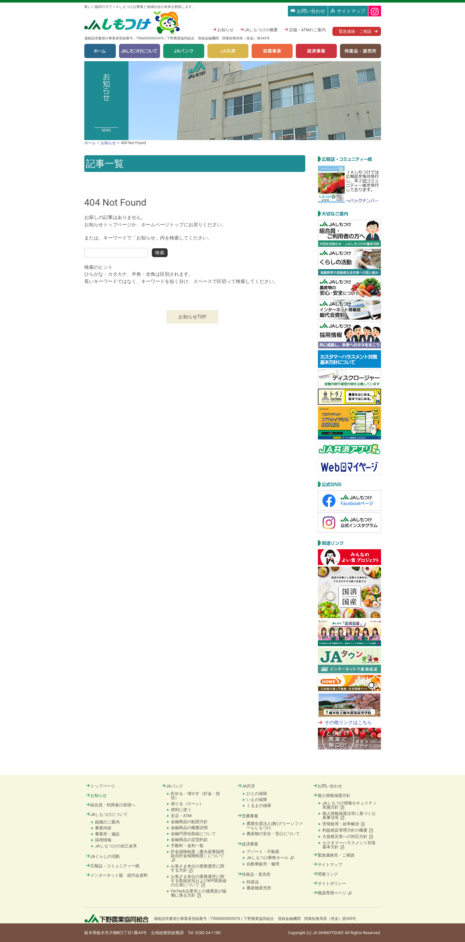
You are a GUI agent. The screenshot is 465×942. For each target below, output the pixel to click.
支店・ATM (181, 815)
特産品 (253, 882)
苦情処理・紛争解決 (343, 823)
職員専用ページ (332, 893)
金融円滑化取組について (193, 833)
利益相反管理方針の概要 (347, 830)
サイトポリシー (329, 883)
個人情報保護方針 (331, 795)
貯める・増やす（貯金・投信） (195, 795)
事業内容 (103, 828)
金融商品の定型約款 (189, 839)
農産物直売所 (259, 888)
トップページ (100, 786)
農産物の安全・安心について (273, 833)
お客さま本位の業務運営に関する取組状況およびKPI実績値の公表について (198, 880)
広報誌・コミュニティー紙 (113, 865)
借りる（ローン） (187, 803)
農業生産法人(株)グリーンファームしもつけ (275, 825)
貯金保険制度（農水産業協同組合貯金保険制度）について (197, 855)
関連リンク (325, 874)
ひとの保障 (257, 793)
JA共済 (227, 51)
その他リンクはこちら (348, 722)
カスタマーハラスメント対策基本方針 (349, 844)
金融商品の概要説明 (189, 827)
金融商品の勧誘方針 (189, 821)
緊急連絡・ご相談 (355, 31)
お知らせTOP (192, 317)
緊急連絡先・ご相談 (334, 855)
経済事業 (316, 51)
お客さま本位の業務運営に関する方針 (197, 868)
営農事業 (272, 51)
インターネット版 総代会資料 (117, 875)
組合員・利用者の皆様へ (110, 805)
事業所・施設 (107, 834)
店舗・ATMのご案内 (305, 29)
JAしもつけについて (139, 51)
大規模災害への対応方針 (347, 836)
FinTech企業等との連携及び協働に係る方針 (198, 893)
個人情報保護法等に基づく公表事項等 (349, 815)
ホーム (100, 51)
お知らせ (222, 29)
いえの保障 (257, 799)
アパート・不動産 (263, 851)
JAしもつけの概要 (259, 29)
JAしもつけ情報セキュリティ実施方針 (349, 805)
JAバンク (183, 51)
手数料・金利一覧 (187, 845)
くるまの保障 (259, 805)
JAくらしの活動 (103, 856)
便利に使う (181, 809)
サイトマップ (348, 11)
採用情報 (103, 840)
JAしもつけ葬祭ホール (270, 857)
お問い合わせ (307, 11)
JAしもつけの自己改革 (116, 846)
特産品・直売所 (360, 51)
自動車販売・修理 (263, 864)
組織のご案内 (107, 822)
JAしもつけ (133, 23)
